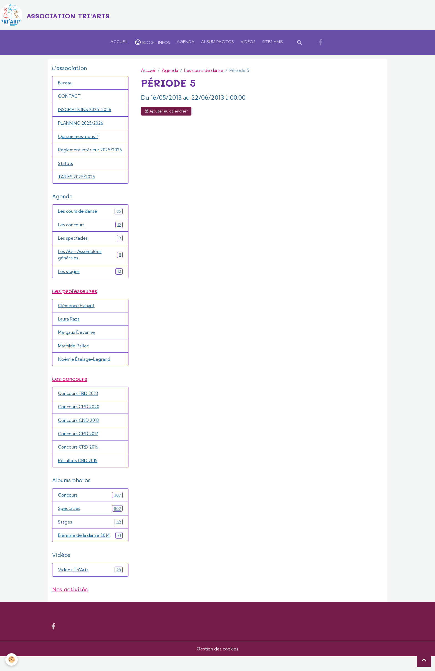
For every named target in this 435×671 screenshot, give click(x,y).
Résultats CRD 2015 (78, 474)
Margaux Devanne (76, 344)
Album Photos (217, 42)
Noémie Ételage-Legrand (84, 371)
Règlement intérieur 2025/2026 (79, 155)
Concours (90, 508)
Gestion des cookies (217, 663)
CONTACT (69, 98)
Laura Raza (69, 330)
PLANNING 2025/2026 (81, 125)
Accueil (119, 42)
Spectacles (90, 522)
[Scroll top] (424, 660)
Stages (90, 535)
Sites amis (272, 42)
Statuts (65, 172)
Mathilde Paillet (73, 357)
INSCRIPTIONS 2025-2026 (85, 111)
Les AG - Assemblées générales (90, 265)
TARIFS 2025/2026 (77, 186)
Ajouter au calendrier (166, 112)
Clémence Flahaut (76, 316)
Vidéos (248, 42)
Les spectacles (90, 248)
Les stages (90, 282)
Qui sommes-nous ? (78, 138)
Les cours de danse (203, 71)
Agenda (185, 42)
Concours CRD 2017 (78, 446)
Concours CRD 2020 (79, 419)
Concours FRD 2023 (78, 406)
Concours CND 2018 (79, 433)
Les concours (90, 234)
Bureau (65, 84)
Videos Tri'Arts (90, 584)
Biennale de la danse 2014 (90, 549)
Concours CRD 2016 (78, 460)
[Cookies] (12, 659)
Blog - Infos (152, 43)
